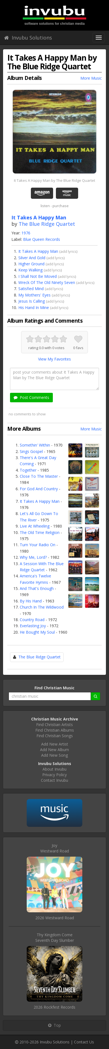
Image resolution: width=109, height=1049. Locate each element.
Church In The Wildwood (42, 607)
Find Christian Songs (54, 735)
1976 (25, 233)
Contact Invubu (54, 780)
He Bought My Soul (37, 632)
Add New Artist (54, 744)
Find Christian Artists (54, 724)
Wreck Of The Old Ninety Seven (46, 282)
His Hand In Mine (33, 307)
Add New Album (54, 749)
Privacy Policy (54, 774)
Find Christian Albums (54, 730)
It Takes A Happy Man (38, 251)
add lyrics (68, 251)
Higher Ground (31, 263)
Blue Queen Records (41, 239)
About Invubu (54, 769)
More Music (91, 78)
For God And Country (39, 488)
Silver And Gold (31, 257)
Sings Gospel (31, 451)
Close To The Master (39, 476)
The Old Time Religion (40, 532)
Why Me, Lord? (33, 557)
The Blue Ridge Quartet (47, 223)
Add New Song (54, 755)
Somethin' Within (35, 445)
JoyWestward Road (54, 848)
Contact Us (84, 1042)
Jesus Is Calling (31, 301)
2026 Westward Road (54, 917)
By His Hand (31, 601)
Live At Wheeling (34, 526)
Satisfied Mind (31, 288)
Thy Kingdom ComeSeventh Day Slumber (54, 937)
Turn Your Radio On (37, 544)
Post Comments (31, 397)
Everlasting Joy (33, 625)
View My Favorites (54, 359)
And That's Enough (37, 588)
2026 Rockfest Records (54, 1007)
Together (28, 470)
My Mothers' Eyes (34, 295)
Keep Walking (30, 270)
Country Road (32, 619)
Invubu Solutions (28, 37)
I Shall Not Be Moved (37, 276)
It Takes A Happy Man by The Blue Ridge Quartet (54, 180)
